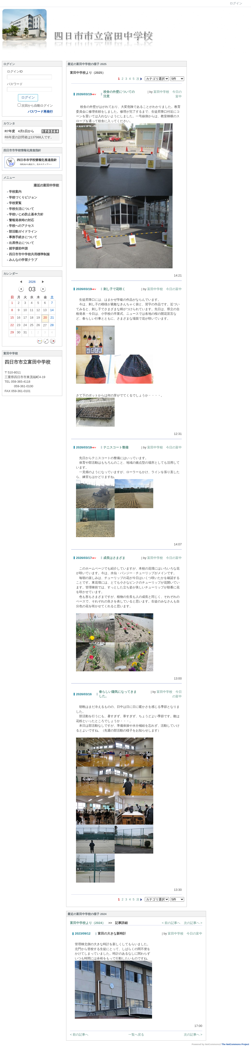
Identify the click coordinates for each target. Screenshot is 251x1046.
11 (31, 311)
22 (12, 326)
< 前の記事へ (171, 923)
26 (38, 326)
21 (52, 319)
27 (45, 326)
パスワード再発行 (40, 111)
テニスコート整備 (115, 447)
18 (31, 319)
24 (25, 326)
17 (25, 319)
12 (38, 311)
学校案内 (13, 191)
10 (25, 311)
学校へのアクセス (20, 225)
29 (12, 333)
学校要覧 (13, 203)
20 (45, 319)
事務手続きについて (21, 237)
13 (45, 311)
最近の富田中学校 (46, 185)
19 (38, 319)
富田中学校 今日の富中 (164, 289)
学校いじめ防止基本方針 (24, 214)
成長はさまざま (114, 558)
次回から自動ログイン (37, 105)
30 (18, 333)
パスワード (15, 84)
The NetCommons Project (235, 1044)
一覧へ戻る (136, 1034)
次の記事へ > (193, 923)
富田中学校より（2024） (87, 923)
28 (52, 326)
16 (18, 319)
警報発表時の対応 (20, 220)
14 (52, 311)
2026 (32, 282)
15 (12, 319)
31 (25, 333)
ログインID (15, 71)
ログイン (236, 3)
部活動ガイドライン (21, 231)
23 (18, 326)
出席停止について (20, 243)
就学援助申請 (17, 248)
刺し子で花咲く (114, 289)
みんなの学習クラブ (21, 260)
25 (31, 326)
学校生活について (20, 209)
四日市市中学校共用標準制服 (28, 254)
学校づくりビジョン (21, 197)
